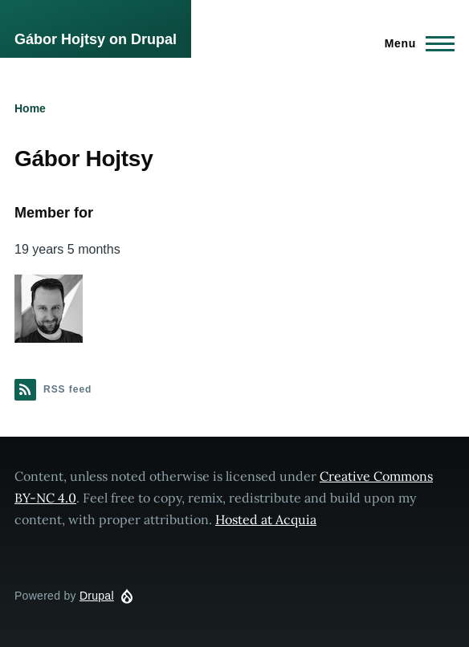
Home (30, 108)
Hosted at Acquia (265, 519)
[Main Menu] (414, 43)
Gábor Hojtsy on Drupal (95, 39)
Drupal (97, 595)
